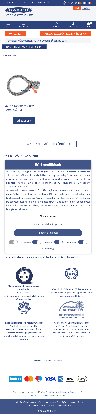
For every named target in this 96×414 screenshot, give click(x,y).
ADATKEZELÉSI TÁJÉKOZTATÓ (60, 402)
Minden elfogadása (48, 232)
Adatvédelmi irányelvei (69, 392)
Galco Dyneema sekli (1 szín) (50, 40)
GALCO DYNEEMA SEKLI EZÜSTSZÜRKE (20, 108)
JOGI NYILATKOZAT (37, 405)
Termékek (11, 40)
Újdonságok (26, 40)
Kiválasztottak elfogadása (48, 224)
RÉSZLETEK (24, 120)
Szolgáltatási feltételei (42, 395)
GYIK (52, 405)
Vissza (15, 33)
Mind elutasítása (48, 216)
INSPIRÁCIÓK (64, 405)
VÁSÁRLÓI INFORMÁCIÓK (28, 402)
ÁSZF (80, 402)
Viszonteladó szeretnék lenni (65, 33)
